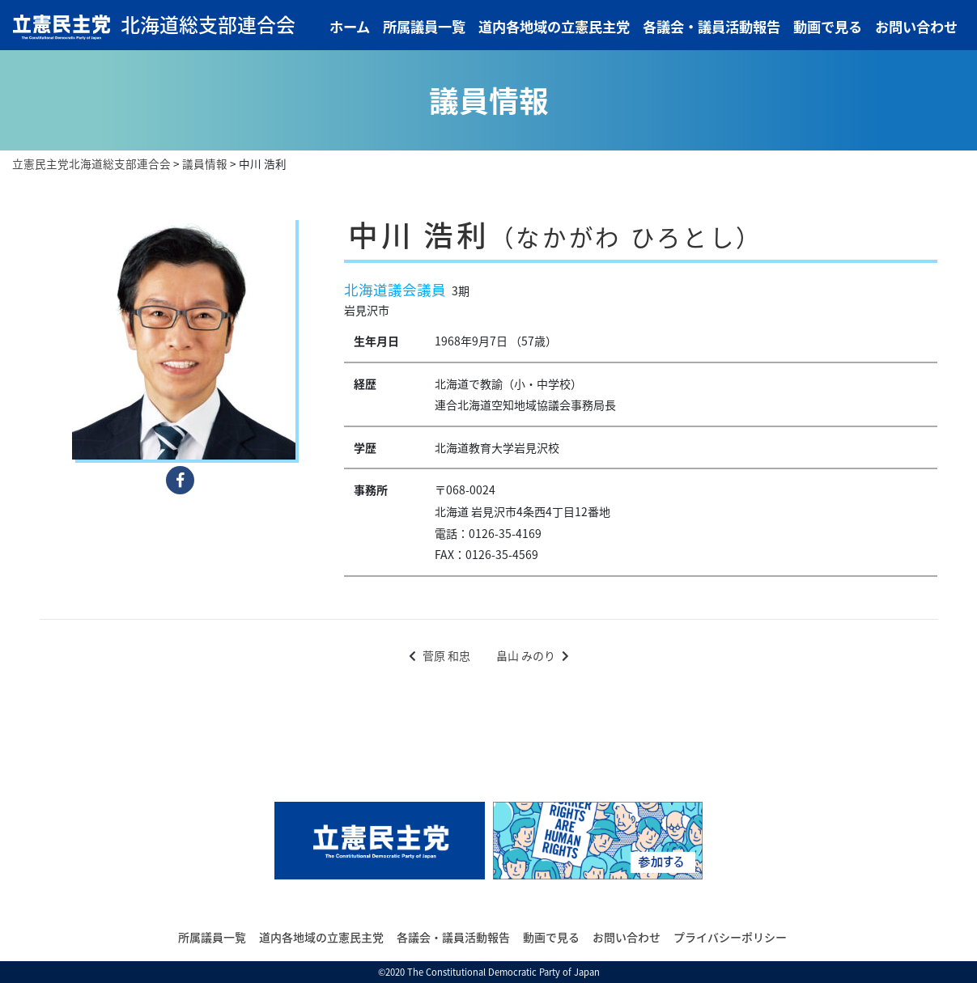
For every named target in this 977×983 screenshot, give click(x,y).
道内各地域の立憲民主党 (554, 26)
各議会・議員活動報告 (711, 26)
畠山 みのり (525, 655)
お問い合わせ (916, 26)
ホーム (349, 26)
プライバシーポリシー (730, 937)
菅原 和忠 (446, 655)
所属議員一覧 (424, 26)
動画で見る (827, 26)
